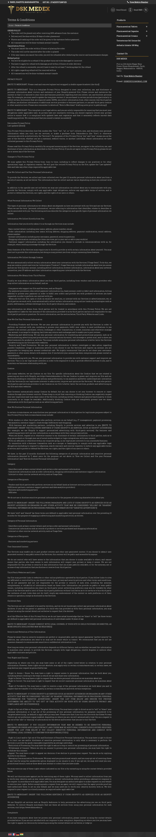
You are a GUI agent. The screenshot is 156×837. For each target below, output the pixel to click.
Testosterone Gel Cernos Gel (129, 40)
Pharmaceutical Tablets (127, 26)
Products (121, 20)
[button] (139, 2)
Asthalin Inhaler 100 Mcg (127, 45)
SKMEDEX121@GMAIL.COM (135, 81)
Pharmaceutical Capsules (128, 31)
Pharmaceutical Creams (127, 36)
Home (11, 25)
